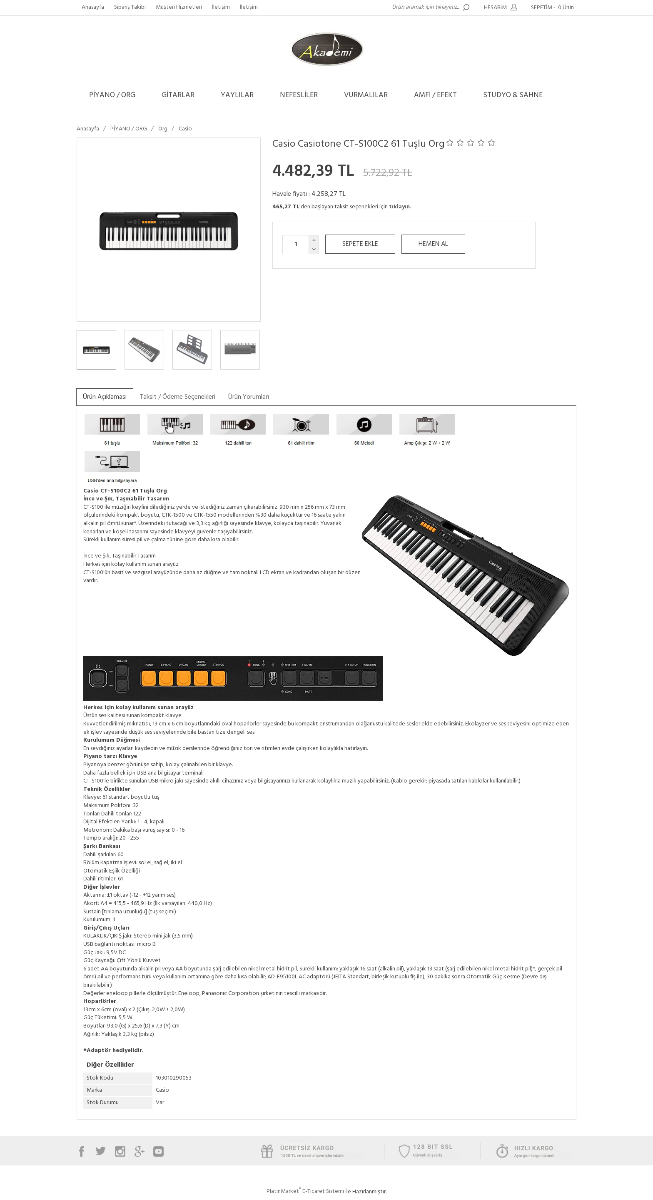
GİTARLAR (178, 95)
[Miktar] (295, 244)
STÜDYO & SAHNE (513, 95)
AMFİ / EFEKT (435, 95)
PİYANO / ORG (112, 95)
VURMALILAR (366, 95)
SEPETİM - (553, 7)
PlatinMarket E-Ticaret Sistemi (305, 1191)
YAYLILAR (237, 95)
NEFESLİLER (299, 95)
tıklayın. (400, 207)
